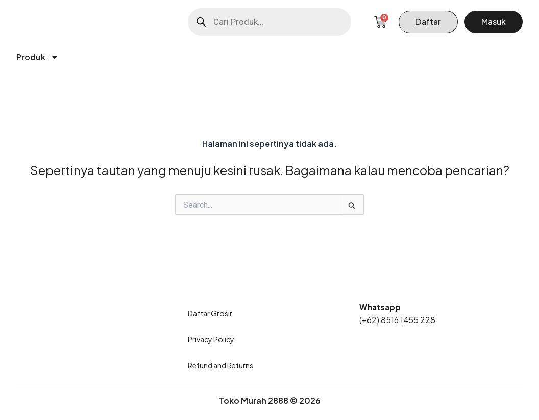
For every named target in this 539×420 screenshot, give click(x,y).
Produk (37, 57)
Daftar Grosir (210, 312)
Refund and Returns (222, 365)
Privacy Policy (211, 338)
